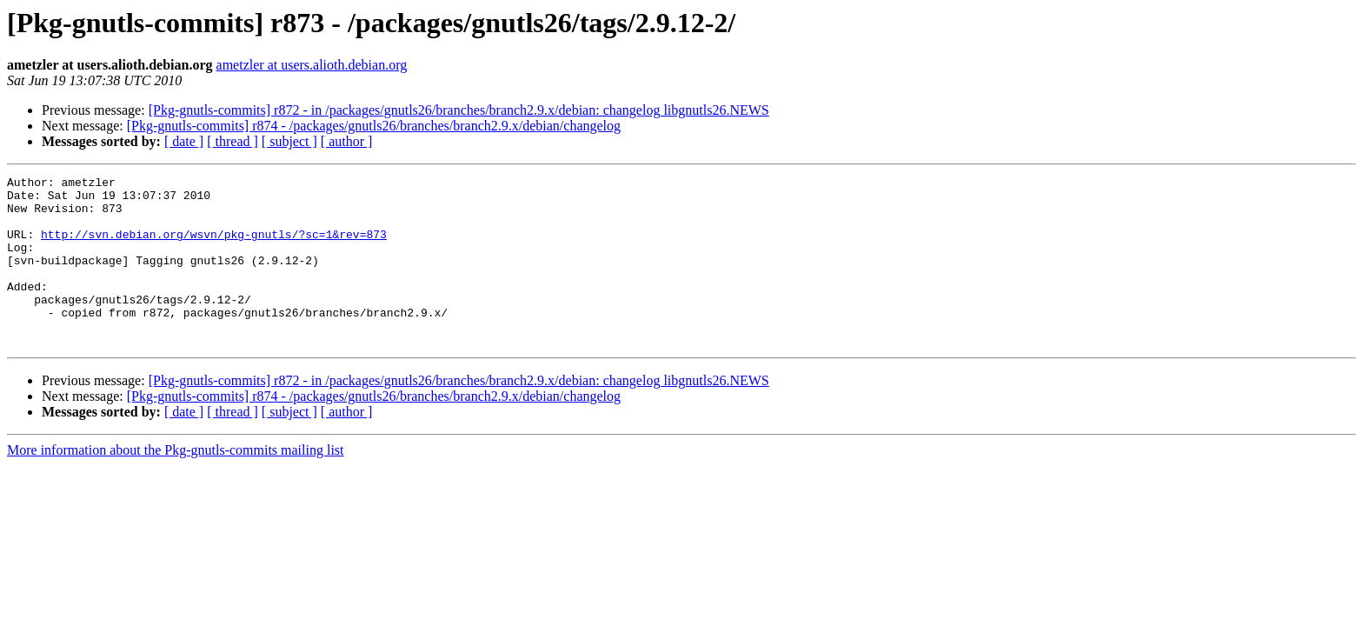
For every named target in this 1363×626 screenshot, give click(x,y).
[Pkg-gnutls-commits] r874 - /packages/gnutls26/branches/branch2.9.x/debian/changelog (374, 125)
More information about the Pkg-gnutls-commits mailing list (175, 483)
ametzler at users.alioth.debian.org (312, 64)
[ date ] (183, 141)
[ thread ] (232, 141)
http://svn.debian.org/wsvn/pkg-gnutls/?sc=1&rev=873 (214, 247)
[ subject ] (289, 141)
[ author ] (347, 141)
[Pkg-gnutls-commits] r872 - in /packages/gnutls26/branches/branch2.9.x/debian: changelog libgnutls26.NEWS (459, 110)
